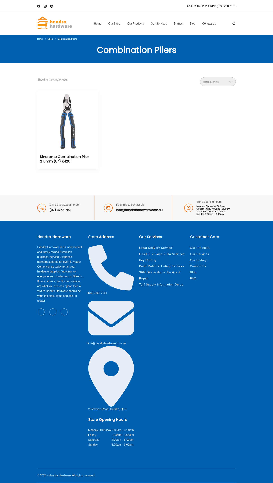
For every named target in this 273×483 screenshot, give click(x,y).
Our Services (159, 23)
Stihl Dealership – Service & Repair (160, 275)
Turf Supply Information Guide (161, 284)
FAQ (193, 278)
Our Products (135, 23)
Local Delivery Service (155, 247)
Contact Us (209, 23)
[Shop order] (218, 81)
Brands (178, 23)
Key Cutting (147, 260)
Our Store (114, 23)
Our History (198, 260)
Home (98, 23)
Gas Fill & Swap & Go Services (162, 254)
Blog (192, 23)
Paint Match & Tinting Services (161, 266)
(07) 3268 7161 (226, 6)
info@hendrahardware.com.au (139, 210)
